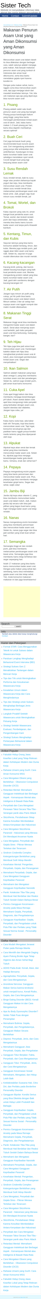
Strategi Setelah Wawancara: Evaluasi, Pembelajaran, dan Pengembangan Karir (17, 729)
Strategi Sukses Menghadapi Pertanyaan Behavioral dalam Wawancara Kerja (17, 741)
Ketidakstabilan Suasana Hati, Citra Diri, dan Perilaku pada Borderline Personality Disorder (20, 1086)
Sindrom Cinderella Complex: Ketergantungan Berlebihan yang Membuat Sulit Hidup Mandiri (19, 856)
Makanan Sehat (18, 25)
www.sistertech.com (8, 25)
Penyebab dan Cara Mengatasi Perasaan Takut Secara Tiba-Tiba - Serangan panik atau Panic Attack (20, 809)
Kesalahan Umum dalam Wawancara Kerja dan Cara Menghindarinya (16, 694)
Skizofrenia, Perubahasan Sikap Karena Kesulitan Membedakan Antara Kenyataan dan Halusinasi (19, 821)
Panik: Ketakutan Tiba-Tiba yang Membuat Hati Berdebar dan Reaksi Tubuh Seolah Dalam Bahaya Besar (20, 896)
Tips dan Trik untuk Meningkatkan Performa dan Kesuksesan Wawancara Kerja (19, 682)
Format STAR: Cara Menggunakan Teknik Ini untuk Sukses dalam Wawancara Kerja (20, 650)
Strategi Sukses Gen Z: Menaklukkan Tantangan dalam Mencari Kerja (18, 670)
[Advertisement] (21, 601)
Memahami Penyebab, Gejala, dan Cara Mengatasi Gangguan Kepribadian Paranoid (20, 876)
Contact (5, 636)
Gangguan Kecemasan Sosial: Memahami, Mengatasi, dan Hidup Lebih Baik (20, 1075)
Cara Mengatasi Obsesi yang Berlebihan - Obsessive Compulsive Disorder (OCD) (20, 782)
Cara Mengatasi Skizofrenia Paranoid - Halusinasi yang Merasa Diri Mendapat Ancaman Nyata (20, 833)
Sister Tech (16, 5)
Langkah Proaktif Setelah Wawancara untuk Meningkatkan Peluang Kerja (19, 717)
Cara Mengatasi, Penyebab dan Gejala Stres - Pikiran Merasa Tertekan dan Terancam (18, 845)
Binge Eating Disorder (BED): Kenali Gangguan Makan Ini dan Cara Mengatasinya (20, 1003)
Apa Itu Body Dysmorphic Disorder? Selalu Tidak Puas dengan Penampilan (20, 1015)
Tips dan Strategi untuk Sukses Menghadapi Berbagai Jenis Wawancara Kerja (18, 706)
